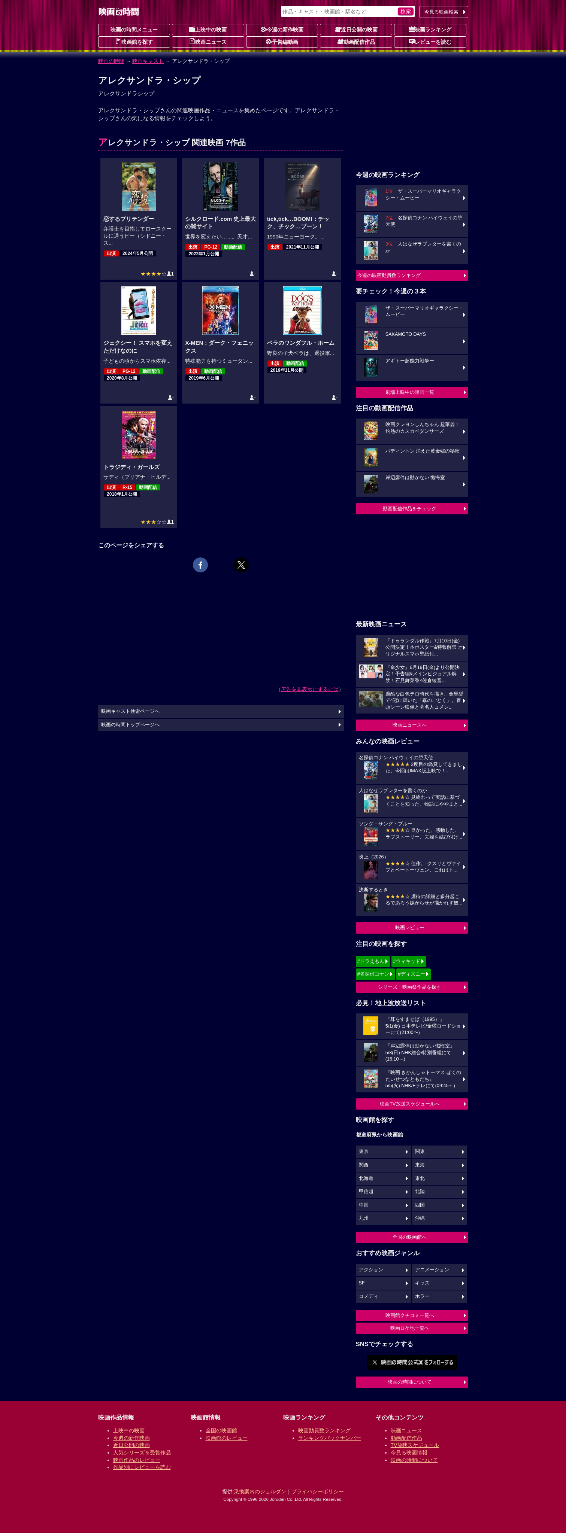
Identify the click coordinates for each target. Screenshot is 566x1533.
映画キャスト (148, 61)
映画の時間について (410, 1382)
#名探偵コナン (373, 974)
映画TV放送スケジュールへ (410, 1104)
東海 (420, 1165)
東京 (364, 1151)
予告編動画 (282, 41)
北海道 (366, 1178)
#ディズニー (411, 974)
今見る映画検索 (441, 12)
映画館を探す (134, 41)
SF (362, 1283)
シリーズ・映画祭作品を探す (409, 987)
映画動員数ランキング (324, 1430)
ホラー (422, 1296)
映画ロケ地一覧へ (409, 1328)
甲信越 (366, 1191)
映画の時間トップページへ (130, 724)
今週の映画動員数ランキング (389, 275)
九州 (364, 1218)
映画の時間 (111, 61)
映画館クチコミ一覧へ (409, 1315)
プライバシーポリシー (317, 1491)
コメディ (368, 1296)
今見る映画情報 (409, 1453)
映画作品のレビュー (136, 1460)
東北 (420, 1178)
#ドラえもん (370, 961)
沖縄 (420, 1218)
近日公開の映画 (356, 29)
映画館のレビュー (227, 1438)
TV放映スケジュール (415, 1445)
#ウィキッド (406, 961)
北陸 (420, 1191)
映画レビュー (409, 927)
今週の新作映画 (282, 29)
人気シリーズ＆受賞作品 (142, 1453)
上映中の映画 (208, 29)
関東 (420, 1151)
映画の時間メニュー (134, 30)
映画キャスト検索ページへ (130, 711)
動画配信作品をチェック (409, 508)
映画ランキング (430, 29)
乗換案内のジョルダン (260, 1491)
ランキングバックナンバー (329, 1438)
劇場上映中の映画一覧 (409, 392)
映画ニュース (208, 41)
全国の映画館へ (410, 1237)
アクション (371, 1269)
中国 (364, 1205)
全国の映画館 (221, 1430)
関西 (364, 1165)
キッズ (422, 1283)
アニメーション (432, 1269)
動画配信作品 (356, 41)
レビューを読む (430, 41)
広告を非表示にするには (310, 689)
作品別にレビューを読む (142, 1467)
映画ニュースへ (410, 725)
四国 (420, 1205)
